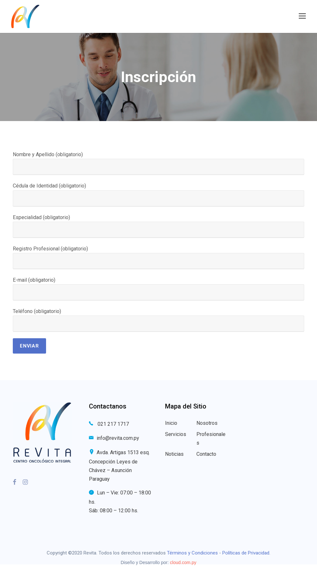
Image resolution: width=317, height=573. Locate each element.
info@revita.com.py (118, 438)
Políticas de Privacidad (245, 553)
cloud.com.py (183, 562)
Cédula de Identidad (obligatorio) (158, 194)
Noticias (174, 454)
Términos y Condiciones (192, 553)
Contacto (206, 454)
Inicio (171, 423)
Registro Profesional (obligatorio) (158, 257)
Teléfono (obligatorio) (158, 320)
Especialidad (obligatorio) (158, 226)
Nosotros (207, 423)
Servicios (175, 434)
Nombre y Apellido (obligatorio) (158, 163)
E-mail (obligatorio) (158, 289)
